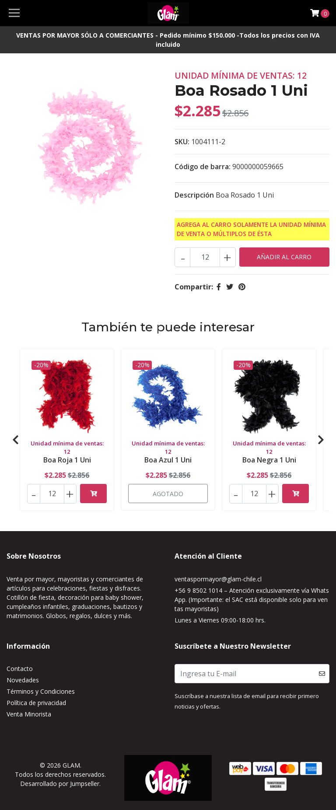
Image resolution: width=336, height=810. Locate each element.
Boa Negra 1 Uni (269, 460)
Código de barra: (203, 166)
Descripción (194, 195)
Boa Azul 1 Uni (168, 460)
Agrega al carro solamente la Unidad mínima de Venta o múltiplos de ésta (251, 228)
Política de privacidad (36, 703)
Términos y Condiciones (41, 691)
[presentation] (15, 439)
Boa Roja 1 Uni (67, 460)
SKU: (182, 141)
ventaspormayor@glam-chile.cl (218, 579)
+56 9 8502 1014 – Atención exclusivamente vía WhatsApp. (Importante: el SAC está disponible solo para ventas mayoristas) (252, 599)
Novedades (23, 680)
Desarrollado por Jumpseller (59, 783)
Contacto (20, 668)
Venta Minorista (29, 714)
